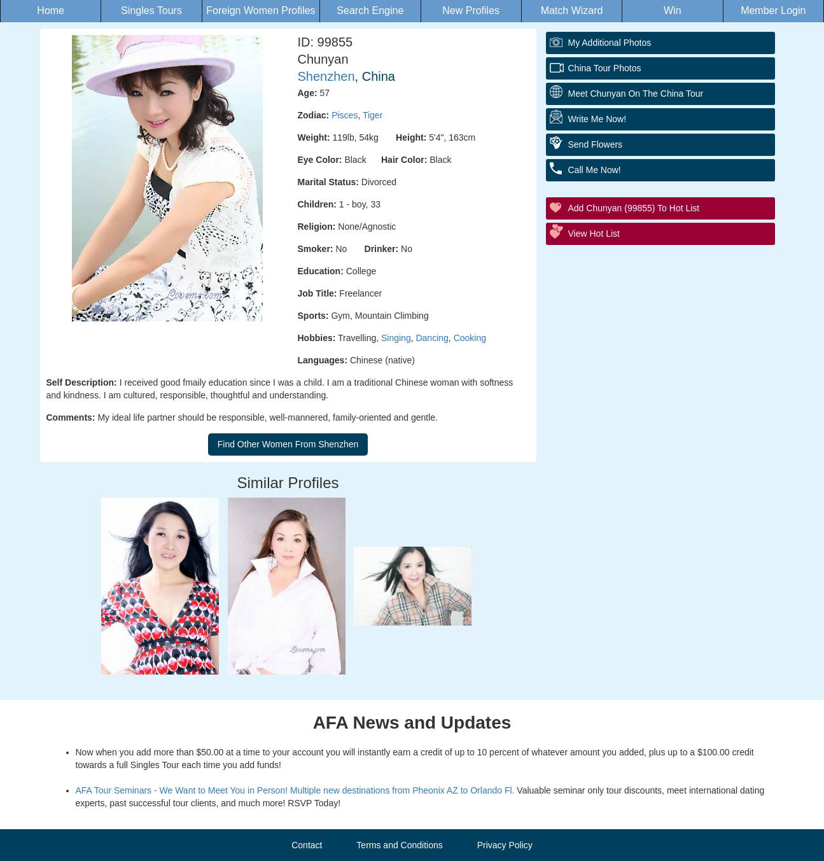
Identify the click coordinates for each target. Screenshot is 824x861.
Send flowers (595, 144)
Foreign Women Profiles (260, 10)
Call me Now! (594, 170)
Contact (306, 845)
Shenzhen (326, 76)
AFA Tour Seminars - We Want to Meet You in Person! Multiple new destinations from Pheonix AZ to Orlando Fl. (295, 790)
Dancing (431, 338)
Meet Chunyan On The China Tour (636, 93)
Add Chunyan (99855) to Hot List (634, 208)
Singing (396, 338)
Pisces (345, 115)
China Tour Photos (604, 68)
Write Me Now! (597, 119)
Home (50, 10)
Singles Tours (151, 10)
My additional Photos (610, 43)
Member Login (773, 10)
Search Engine (370, 10)
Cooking (470, 338)
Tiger (372, 115)
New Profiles (470, 10)
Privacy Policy (505, 845)
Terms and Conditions (399, 845)
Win (672, 10)
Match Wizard (572, 10)
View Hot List (594, 233)
